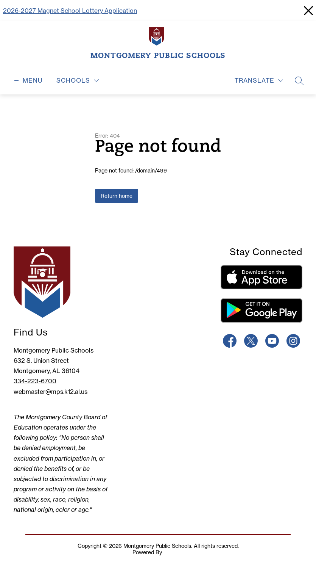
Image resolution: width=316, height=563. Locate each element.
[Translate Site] (259, 80)
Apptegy (173, 552)
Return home (116, 196)
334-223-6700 (35, 381)
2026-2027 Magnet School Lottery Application (70, 10)
